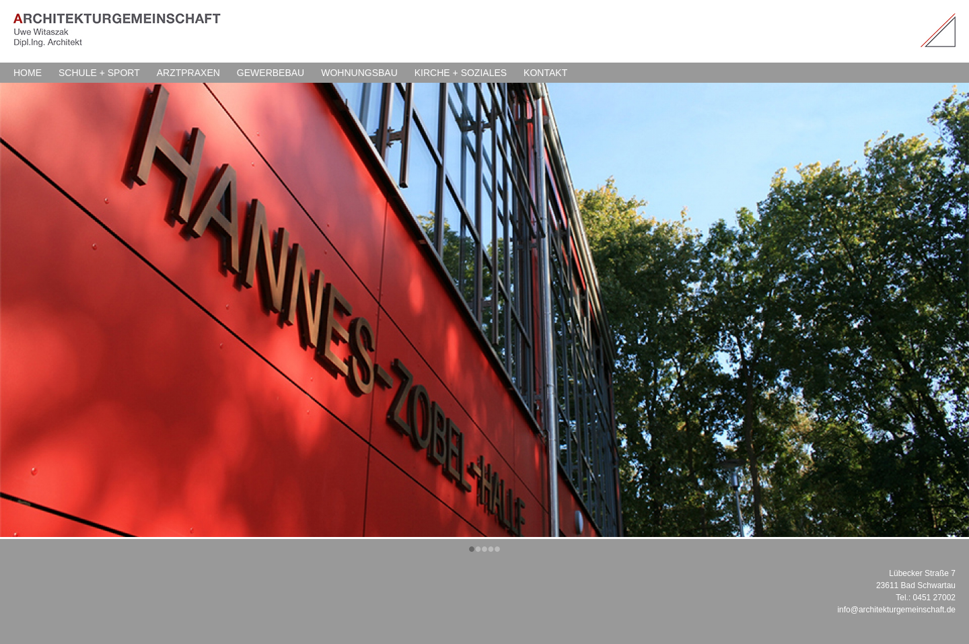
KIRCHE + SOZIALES (461, 72)
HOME (27, 72)
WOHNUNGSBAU (359, 72)
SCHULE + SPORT (99, 72)
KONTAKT (545, 72)
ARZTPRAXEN (188, 72)
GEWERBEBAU (270, 72)
